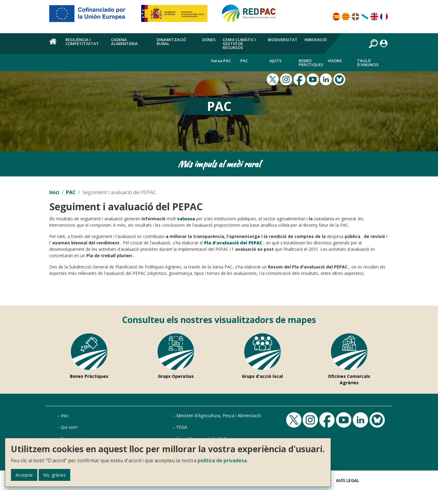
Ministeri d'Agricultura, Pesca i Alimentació (218, 415)
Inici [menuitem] (53, 44)
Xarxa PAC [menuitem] (221, 60)
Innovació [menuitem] (315, 39)
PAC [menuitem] (244, 60)
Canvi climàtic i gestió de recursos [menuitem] (239, 43)
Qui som (69, 427)
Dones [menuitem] (209, 39)
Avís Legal (347, 480)
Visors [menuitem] (335, 60)
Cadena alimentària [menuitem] (124, 41)
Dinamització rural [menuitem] (171, 41)
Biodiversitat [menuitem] (282, 39)
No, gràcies (54, 475)
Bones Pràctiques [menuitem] (311, 62)
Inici (54, 192)
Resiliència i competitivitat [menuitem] (82, 41)
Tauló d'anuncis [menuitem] (368, 62)
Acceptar (24, 475)
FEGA (181, 427)
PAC (71, 192)
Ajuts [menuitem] (275, 60)
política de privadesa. (223, 460)
